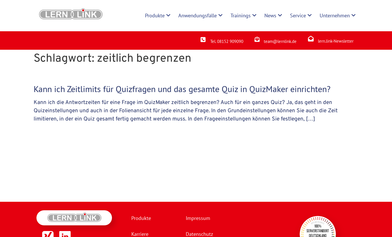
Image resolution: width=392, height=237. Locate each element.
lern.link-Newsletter (336, 41)
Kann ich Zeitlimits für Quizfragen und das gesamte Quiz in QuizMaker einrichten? (182, 88)
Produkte (141, 218)
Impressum (198, 218)
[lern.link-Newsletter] (311, 38)
